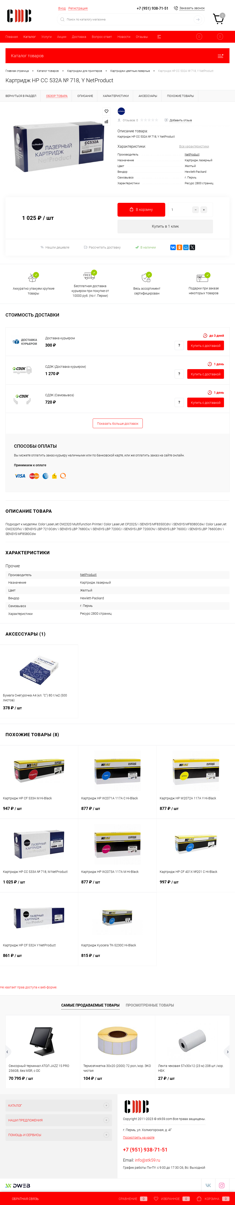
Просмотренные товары (150, 1005)
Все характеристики (194, 146)
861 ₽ (39, 958)
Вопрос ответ (102, 37)
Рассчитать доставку (102, 247)
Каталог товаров (117, 55)
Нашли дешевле (54, 247)
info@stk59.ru (147, 1160)
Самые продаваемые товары (90, 1005)
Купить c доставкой (206, 346)
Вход (62, 8)
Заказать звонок (192, 8)
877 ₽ (117, 811)
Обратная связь (22, 1199)
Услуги (46, 37)
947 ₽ (39, 811)
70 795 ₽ (21, 1078)
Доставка (79, 37)
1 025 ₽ (39, 885)
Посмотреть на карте (138, 1137)
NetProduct (192, 154)
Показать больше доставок (117, 423)
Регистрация (78, 8)
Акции (61, 37)
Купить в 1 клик (165, 226)
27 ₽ (166, 1078)
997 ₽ (196, 885)
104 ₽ (92, 1078)
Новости (124, 37)
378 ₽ (39, 710)
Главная (12, 37)
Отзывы (142, 37)
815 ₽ (117, 958)
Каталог (29, 37)
